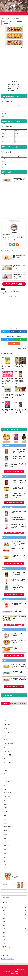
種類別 (5, 704)
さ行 (15, 918)
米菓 (5, 842)
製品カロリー (14, 704)
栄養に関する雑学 (14, 947)
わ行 (15, 943)
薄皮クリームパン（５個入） (15, 86)
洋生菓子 (6, 823)
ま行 (15, 932)
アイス (5, 717)
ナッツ (6, 766)
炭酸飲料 (6, 834)
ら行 (15, 940)
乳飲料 (6, 808)
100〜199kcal (5, 291)
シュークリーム (8, 747)
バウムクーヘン (8, 770)
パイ (5, 774)
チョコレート (7, 762)
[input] (14, 897)
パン (11, 291)
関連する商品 (11, 90)
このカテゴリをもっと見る (14, 471)
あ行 (3, 288)
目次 (12, 81)
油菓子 (6, 819)
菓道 (5, 853)
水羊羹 (6, 812)
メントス (6, 800)
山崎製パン (17, 291)
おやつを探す (20, 969)
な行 (15, 925)
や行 (15, 936)
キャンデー (7, 724)
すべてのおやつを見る (14, 283)
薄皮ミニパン (5, 293)
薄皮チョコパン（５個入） (14, 88)
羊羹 (5, 849)
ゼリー (6, 759)
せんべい (6, 713)
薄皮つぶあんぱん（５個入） (14, 84)
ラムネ (5, 804)
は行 (15, 929)
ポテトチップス (8, 796)
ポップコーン (7, 793)
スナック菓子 (7, 755)
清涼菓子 (6, 831)
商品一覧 (14, 907)
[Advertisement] (14, 63)
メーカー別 (23, 704)
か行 (15, 914)
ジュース (6, 751)
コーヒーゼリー (8, 743)
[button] (25, 897)
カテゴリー (7, 971)
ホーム (7, 969)
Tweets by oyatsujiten (7, 959)
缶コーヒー (7, 846)
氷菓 (5, 815)
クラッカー (7, 732)
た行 (15, 922)
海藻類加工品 (7, 827)
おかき (6, 709)
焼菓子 (6, 838)
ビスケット (7, 781)
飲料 (5, 857)
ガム (5, 721)
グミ (5, 736)
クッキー (6, 728)
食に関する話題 (14, 951)
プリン (6, 785)
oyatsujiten (14, 232)
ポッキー (6, 789)
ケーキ (6, 740)
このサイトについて (20, 971)
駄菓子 (6, 865)
